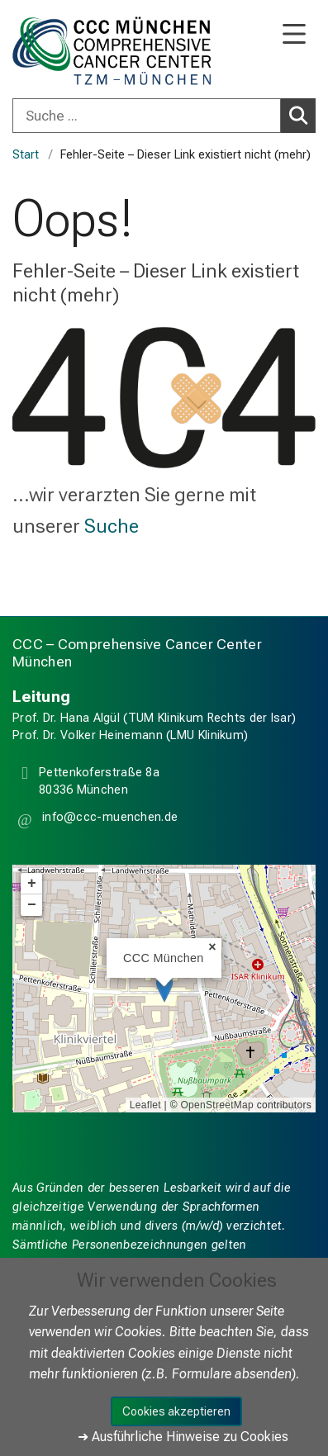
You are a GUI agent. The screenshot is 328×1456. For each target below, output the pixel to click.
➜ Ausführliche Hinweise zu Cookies (183, 1436)
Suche (111, 526)
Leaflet (145, 1105)
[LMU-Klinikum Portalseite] (70, 51)
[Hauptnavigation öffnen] (294, 35)
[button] (108, 820)
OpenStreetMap (217, 1105)
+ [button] (31, 884)
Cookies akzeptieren (176, 1411)
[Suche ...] (146, 115)
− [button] (31, 905)
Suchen (301, 115)
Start (25, 155)
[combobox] (164, 115)
